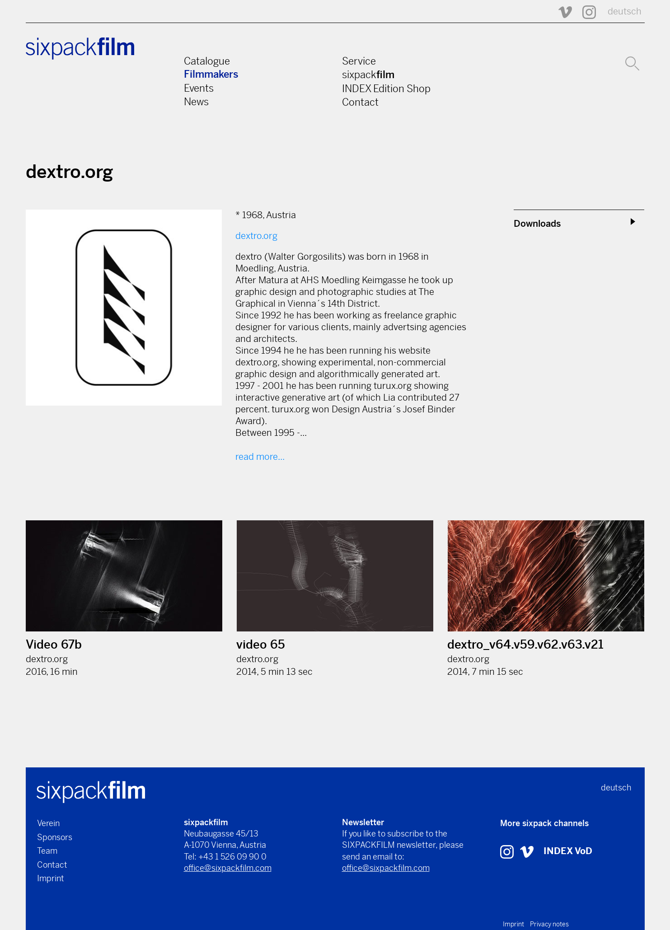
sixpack (368, 74)
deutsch (625, 11)
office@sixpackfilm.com (228, 868)
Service (359, 61)
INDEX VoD (567, 851)
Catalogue (207, 61)
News (196, 101)
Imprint (50, 878)
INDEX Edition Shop (386, 88)
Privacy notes (549, 924)
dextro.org (256, 236)
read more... (260, 457)
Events (199, 88)
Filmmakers (211, 74)
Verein (48, 823)
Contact (360, 102)
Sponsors (54, 837)
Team (47, 851)
